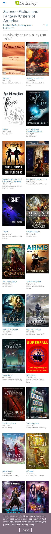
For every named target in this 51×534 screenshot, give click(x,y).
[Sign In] (4, 3)
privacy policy (28, 525)
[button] (43, 25)
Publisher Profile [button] (10, 25)
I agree (25, 530)
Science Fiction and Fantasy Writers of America (20, 16)
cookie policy (35, 519)
